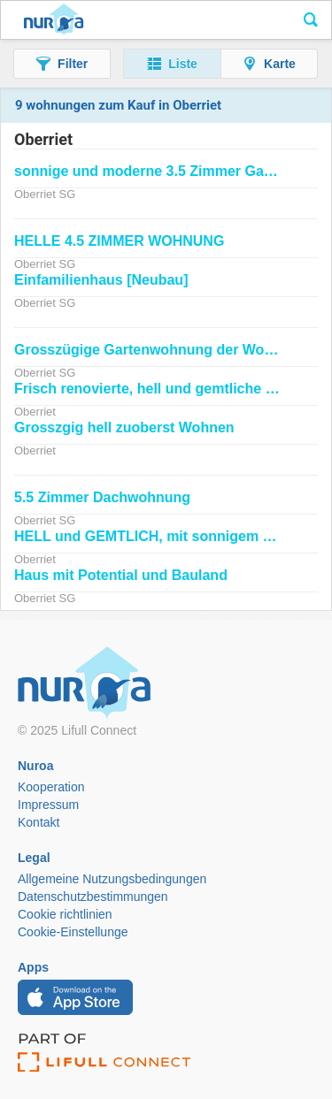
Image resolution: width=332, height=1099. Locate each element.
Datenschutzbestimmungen (93, 896)
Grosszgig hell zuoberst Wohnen (124, 427)
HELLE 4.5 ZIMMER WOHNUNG (119, 240)
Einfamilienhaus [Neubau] (101, 279)
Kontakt (38, 822)
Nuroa (53, 20)
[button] (62, 64)
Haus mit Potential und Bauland (121, 575)
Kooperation (51, 787)
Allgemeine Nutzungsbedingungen (112, 879)
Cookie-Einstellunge (73, 932)
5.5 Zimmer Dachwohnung (102, 497)
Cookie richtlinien (65, 914)
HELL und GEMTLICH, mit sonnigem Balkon (162, 536)
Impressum (48, 805)
